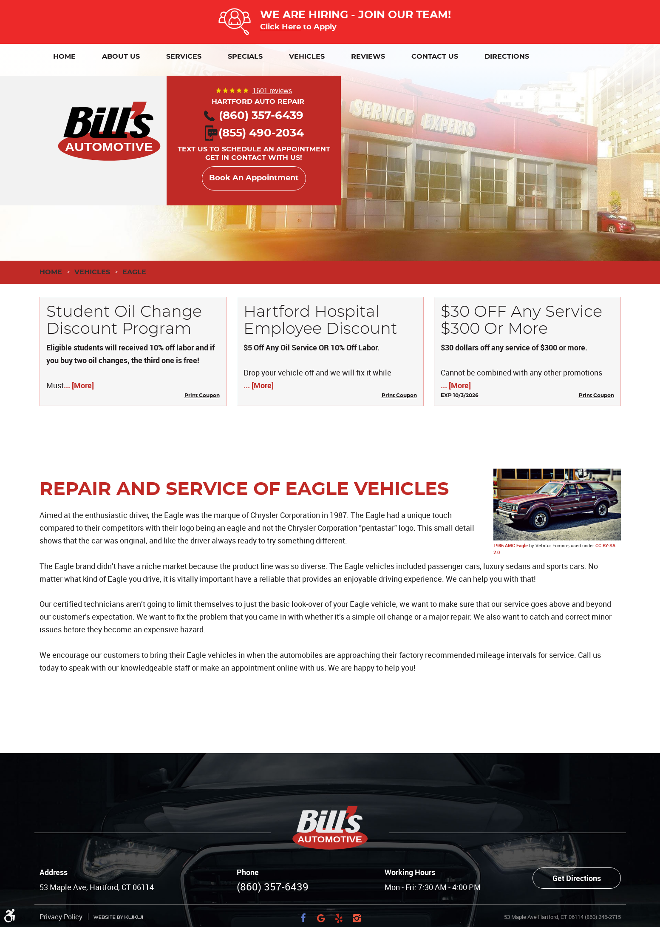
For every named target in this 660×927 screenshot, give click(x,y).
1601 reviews (272, 90)
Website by (118, 885)
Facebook (303, 886)
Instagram (357, 886)
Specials (245, 56)
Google (321, 886)
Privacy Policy (61, 885)
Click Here (280, 27)
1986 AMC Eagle (510, 545)
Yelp (339, 886)
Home (64, 56)
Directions (506, 56)
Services (183, 56)
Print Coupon (202, 395)
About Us (121, 56)
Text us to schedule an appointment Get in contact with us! (254, 146)
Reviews (368, 56)
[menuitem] (64, 56)
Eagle (134, 272)
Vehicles (307, 56)
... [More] (79, 385)
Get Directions (576, 846)
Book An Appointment (254, 178)
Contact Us (434, 56)
